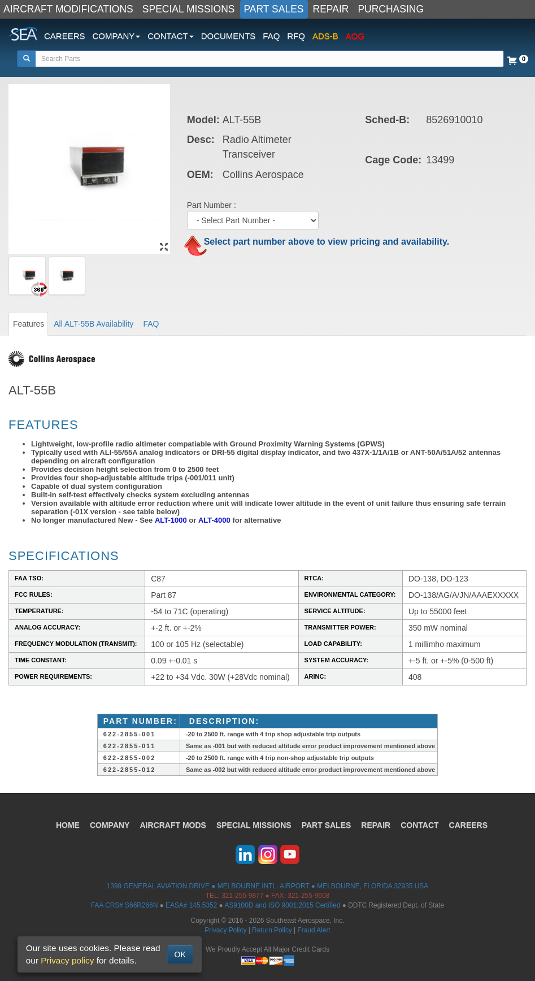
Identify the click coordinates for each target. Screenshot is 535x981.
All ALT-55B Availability (93, 323)
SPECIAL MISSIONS (188, 9)
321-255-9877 (242, 896)
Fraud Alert (313, 930)
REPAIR (331, 9)
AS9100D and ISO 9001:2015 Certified (282, 905)
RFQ (296, 36)
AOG (355, 36)
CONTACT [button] (170, 36)
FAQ (271, 36)
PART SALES (274, 9)
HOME (68, 825)
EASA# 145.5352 (191, 905)
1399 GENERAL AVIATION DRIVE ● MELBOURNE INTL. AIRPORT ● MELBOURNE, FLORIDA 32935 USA (267, 886)
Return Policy (272, 930)
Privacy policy (67, 960)
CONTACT (419, 825)
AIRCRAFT (173, 825)
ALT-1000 (171, 520)
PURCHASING (391, 9)
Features (28, 323)
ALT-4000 (214, 520)
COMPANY (110, 825)
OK (180, 954)
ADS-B (325, 36)
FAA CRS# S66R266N (124, 905)
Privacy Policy (225, 930)
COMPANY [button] (117, 36)
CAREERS (64, 36)
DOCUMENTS (228, 36)
